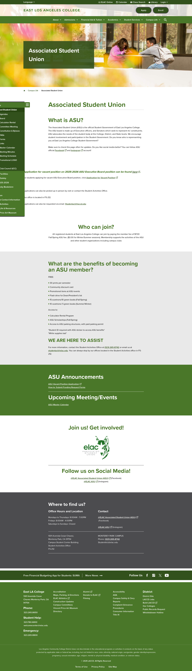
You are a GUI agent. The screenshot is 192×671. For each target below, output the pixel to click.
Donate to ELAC (91, 594)
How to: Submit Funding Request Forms (66, 387)
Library (154, 2)
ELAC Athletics (61, 598)
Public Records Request (154, 609)
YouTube (167, 575)
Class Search (139, 2)
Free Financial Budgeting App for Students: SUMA (51, 575)
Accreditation (59, 591)
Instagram (77, 150)
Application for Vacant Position (102, 177)
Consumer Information (123, 611)
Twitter (160, 575)
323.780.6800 (30, 622)
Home (24, 91)
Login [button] (163, 2)
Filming (86, 598)
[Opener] (189, 574)
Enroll (160, 10)
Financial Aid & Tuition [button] (91, 19)
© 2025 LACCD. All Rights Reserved (96, 661)
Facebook (60, 150)
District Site (148, 596)
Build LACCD (150, 602)
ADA (115, 594)
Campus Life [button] (152, 19)
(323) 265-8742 (111, 347)
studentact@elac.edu (58, 350)
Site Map (112, 666)
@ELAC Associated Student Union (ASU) (91, 478)
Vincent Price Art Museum (65, 608)
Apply (143, 10)
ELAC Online (107, 2)
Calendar (122, 2)
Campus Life (33, 90)
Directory (57, 611)
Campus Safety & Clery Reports (124, 600)
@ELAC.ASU (91, 481)
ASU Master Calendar (58, 404)
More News (91, 575)
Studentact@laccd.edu (75, 203)
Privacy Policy (98, 666)
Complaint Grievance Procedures (123, 606)
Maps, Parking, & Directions (66, 594)
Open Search (165, 19)
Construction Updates (63, 601)
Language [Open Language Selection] (28, 2)
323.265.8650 (31, 612)
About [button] (56, 19)
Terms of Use (81, 666)
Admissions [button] (69, 19)
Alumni (87, 591)
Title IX (116, 614)
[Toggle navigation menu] (2, 104)
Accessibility (119, 591)
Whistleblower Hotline (153, 612)
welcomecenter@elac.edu (36, 625)
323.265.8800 (31, 635)
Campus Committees (63, 604)
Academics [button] (113, 19)
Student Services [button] (132, 19)
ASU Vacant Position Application (64, 384)
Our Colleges (149, 606)
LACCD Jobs (148, 599)
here (136, 172)
